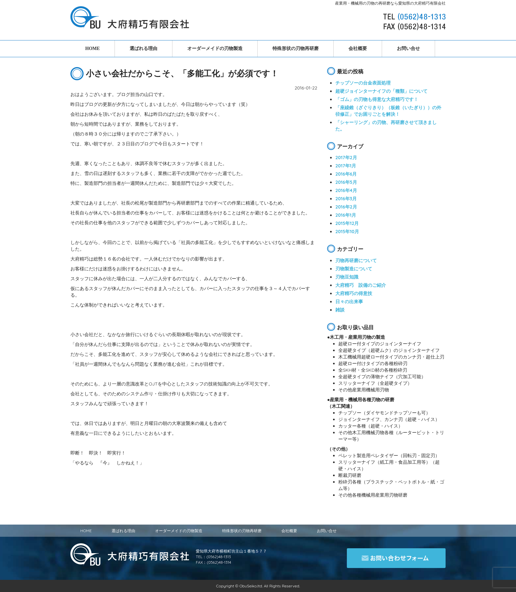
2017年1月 (345, 166)
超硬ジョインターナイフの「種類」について (381, 91)
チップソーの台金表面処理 (363, 83)
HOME (92, 48)
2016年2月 (346, 207)
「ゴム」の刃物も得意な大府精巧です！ (376, 99)
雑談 (340, 310)
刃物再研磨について (356, 260)
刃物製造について (353, 269)
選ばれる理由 (143, 48)
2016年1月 (345, 215)
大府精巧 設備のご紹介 (360, 285)
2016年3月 (346, 199)
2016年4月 (346, 190)
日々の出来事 (349, 302)
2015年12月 (347, 223)
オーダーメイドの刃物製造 (215, 48)
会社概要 (357, 48)
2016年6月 (346, 174)
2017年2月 (346, 157)
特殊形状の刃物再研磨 (295, 48)
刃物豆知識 (346, 277)
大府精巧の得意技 (353, 293)
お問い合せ (408, 48)
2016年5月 (346, 182)
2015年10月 (347, 231)
